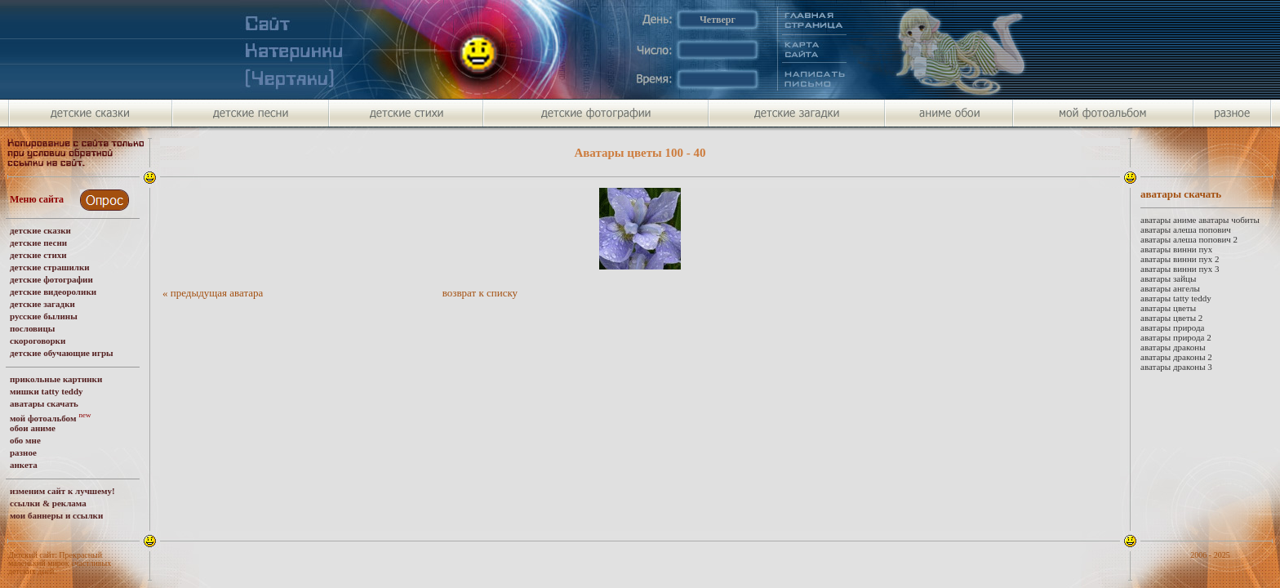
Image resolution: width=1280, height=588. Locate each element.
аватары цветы (1168, 308)
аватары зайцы (1168, 278)
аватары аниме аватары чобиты (1200, 220)
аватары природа (1172, 327)
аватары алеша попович (1185, 229)
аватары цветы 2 (1171, 318)
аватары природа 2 (1175, 337)
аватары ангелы (1170, 288)
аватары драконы (1173, 347)
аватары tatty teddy (1175, 298)
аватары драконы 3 (1176, 367)
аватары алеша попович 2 (1189, 239)
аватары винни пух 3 (1180, 269)
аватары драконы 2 (1176, 357)
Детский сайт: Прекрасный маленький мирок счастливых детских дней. (59, 563)
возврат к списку (480, 293)
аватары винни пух (1176, 249)
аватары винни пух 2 (1180, 259)
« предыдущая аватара (212, 293)
